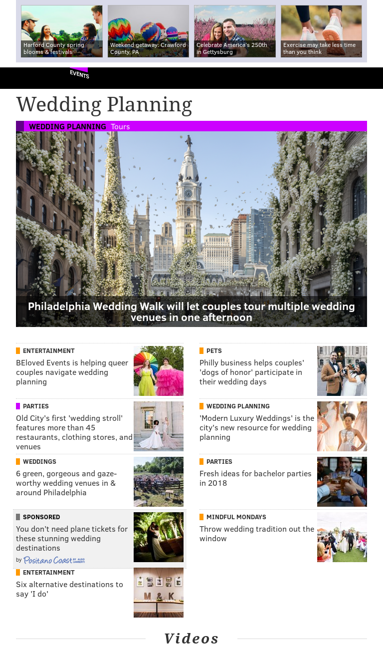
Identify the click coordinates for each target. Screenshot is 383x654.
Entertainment (49, 350)
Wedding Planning (67, 126)
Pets (214, 350)
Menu (367, 78)
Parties (36, 405)
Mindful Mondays (236, 516)
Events (79, 74)
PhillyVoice (24, 77)
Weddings (39, 461)
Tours (120, 126)
